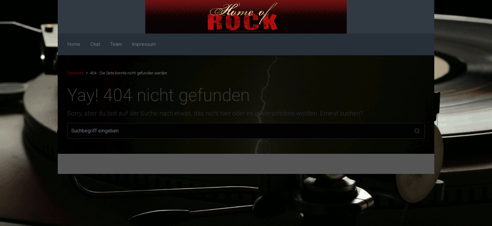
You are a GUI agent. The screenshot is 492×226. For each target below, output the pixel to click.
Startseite (75, 73)
